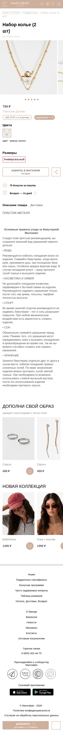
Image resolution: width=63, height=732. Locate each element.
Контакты (31, 633)
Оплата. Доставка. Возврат (31, 601)
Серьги (7, 464)
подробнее (44, 117)
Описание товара (15, 205)
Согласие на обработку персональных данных (31, 715)
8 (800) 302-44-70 (31, 653)
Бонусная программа (31, 585)
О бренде (31, 611)
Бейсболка (9, 539)
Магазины (31, 627)
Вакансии (31, 617)
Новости (31, 622)
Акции (31, 574)
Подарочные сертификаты (31, 579)
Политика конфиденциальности (31, 710)
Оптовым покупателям (31, 638)
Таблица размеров (32, 595)
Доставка (36, 205)
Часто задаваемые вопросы (31, 590)
